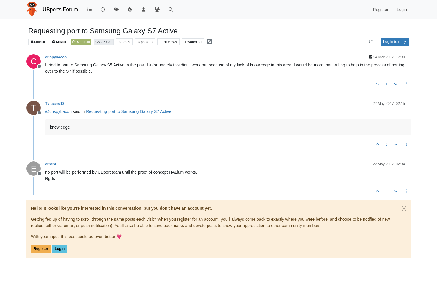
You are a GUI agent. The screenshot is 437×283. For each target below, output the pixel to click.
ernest (50, 164)
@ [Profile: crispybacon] (58, 111)
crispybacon (56, 57)
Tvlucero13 (55, 104)
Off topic (81, 41)
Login (60, 249)
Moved (59, 42)
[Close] (404, 208)
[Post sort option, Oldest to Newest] (371, 42)
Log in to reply (394, 42)
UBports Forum (60, 10)
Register (41, 249)
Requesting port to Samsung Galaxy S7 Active (128, 111)
